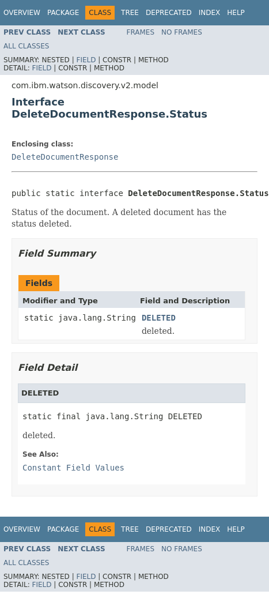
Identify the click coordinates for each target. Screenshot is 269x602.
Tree (130, 13)
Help (236, 13)
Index (210, 13)
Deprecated (169, 13)
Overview (21, 13)
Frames (141, 32)
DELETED (159, 317)
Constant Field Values (73, 467)
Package (63, 13)
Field (86, 60)
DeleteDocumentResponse (65, 156)
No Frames (181, 32)
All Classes (26, 46)
